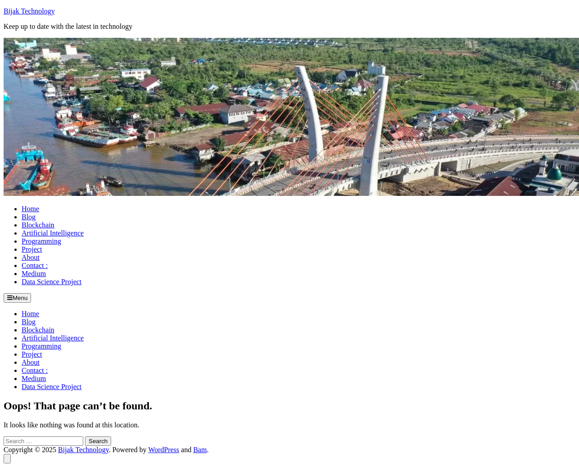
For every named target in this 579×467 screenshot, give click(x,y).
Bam (199, 449)
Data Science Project (51, 282)
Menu (17, 298)
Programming (41, 241)
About (31, 257)
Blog (29, 217)
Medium (34, 273)
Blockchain (38, 225)
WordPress (163, 449)
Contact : (35, 265)
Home (30, 209)
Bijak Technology (29, 11)
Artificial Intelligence (53, 233)
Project (32, 249)
